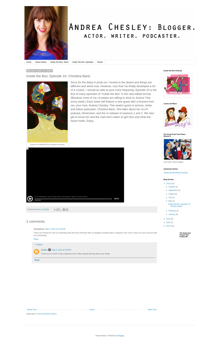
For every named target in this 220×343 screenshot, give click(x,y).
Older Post (152, 310)
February (172, 211)
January (172, 214)
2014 (168, 219)
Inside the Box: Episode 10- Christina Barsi (179, 205)
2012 (168, 226)
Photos (100, 62)
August (172, 194)
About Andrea (40, 62)
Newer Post (32, 310)
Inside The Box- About (59, 62)
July (170, 197)
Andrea (44, 250)
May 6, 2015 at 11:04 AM (55, 229)
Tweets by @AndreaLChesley (175, 173)
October (172, 187)
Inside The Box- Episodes (82, 62)
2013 (168, 222)
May (170, 201)
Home (28, 62)
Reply (36, 239)
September (173, 190)
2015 (168, 183)
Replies (39, 245)
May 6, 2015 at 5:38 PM (61, 250)
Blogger (121, 336)
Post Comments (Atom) (47, 314)
